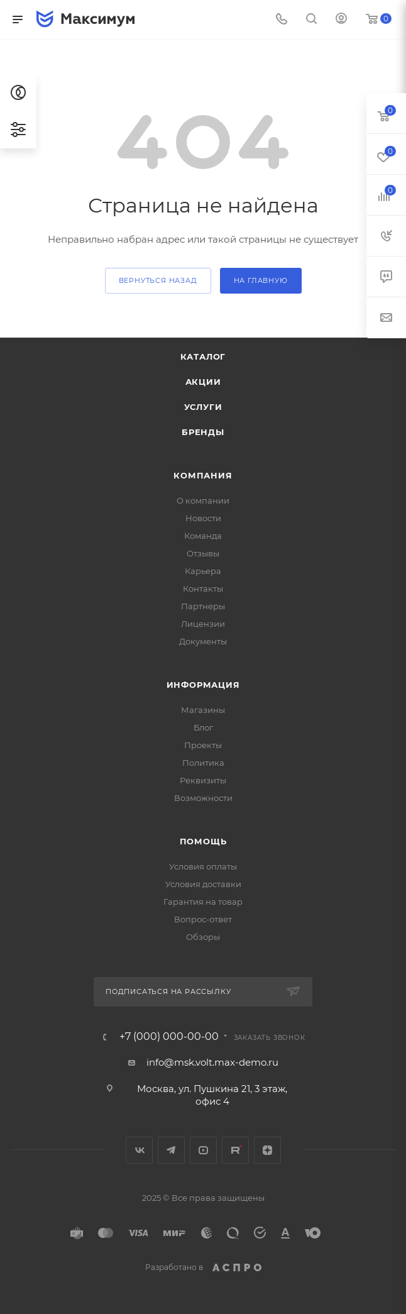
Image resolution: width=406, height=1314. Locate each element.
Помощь (203, 841)
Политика (203, 763)
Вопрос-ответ (203, 919)
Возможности (203, 798)
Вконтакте (139, 1150)
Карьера (203, 571)
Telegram (171, 1150)
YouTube (203, 1150)
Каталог (203, 356)
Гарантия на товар (203, 902)
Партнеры (203, 606)
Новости (203, 518)
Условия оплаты (203, 866)
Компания (202, 475)
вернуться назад (158, 280)
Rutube (235, 1150)
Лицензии (203, 624)
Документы (203, 641)
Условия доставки (203, 884)
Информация (203, 685)
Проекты (203, 745)
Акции (203, 382)
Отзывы (203, 553)
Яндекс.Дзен (267, 1150)
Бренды (203, 432)
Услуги (203, 407)
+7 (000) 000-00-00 (169, 1037)
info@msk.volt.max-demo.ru (212, 1062)
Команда (203, 536)
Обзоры (203, 937)
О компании (203, 500)
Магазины (203, 710)
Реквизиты (203, 780)
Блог (203, 727)
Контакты (203, 588)
